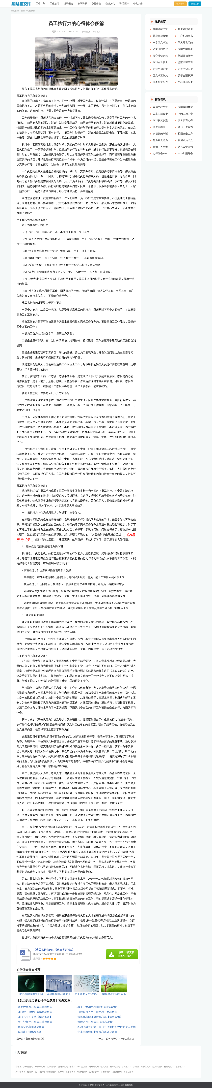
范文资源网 (157, 1066)
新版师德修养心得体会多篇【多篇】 (185, 58)
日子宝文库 (146, 1066)
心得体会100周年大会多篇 (160, 156)
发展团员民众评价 (185, 143)
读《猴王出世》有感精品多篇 (35, 1012)
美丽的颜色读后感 (35, 1038)
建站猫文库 (100, 1085)
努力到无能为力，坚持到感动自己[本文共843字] (160, 143)
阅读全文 (86, 32)
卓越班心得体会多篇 (30, 1031)
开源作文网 (40, 1066)
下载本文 (96, 32)
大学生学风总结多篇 (185, 52)
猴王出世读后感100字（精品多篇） (98, 1007)
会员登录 (180, 3)
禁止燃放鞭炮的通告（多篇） (160, 38)
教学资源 (82, 3)
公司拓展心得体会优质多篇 (120, 1038)
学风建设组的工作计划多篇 (185, 45)
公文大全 (138, 3)
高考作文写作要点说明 (160, 85)
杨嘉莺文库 (169, 1066)
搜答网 (30, 1072)
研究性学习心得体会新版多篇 (35, 1007)
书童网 (73, 1066)
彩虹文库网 (21, 1072)
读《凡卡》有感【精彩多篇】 (35, 1017)
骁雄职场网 (51, 1072)
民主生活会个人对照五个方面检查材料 (160, 116)
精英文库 (104, 1066)
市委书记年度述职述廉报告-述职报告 (185, 72)
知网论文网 (94, 1066)
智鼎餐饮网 (82, 1072)
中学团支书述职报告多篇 (160, 45)
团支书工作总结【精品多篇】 (160, 78)
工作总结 (54, 3)
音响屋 (19, 1066)
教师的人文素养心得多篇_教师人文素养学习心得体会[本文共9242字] (160, 150)
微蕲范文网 (181, 1066)
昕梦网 (61, 1072)
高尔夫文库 (94, 1072)
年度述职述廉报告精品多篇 (185, 32)
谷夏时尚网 (51, 1066)
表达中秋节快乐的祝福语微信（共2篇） (160, 110)
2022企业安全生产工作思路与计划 (160, 65)
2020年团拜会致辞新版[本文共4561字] (185, 156)
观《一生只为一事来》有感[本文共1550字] (185, 130)
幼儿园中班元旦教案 (185, 150)
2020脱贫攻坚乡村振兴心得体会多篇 (160, 123)
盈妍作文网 (63, 1066)
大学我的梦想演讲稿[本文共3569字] (185, 110)
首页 (23, 10)
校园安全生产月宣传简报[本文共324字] (185, 136)
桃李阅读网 (115, 1066)
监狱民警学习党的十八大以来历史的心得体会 (185, 65)
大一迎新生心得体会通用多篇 (35, 1022)
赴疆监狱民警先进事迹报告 (160, 32)
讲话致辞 (124, 3)
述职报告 (68, 3)
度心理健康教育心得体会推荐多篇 (160, 58)
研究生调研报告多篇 (160, 72)
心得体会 (96, 3)
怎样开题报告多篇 (185, 85)
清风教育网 (117, 1072)
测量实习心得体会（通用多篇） (185, 123)
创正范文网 (128, 1072)
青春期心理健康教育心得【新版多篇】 (100, 1017)
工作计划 (40, 3)
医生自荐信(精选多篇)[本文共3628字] (160, 130)
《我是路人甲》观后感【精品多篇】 (99, 1012)
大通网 (136, 1066)
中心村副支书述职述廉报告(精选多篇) (185, 38)
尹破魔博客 (28, 1066)
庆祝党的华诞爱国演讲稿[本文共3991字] (160, 136)
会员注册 (195, 3)
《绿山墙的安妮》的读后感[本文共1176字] (185, 116)
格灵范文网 (127, 1066)
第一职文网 (40, 1072)
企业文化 (110, 3)
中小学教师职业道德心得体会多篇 (97, 1031)
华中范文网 (82, 1066)
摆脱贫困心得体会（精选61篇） (96, 1022)
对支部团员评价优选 (160, 52)
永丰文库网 (71, 1072)
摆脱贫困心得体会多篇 (31, 1026)
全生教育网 (105, 1072)
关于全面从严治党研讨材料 (185, 78)
